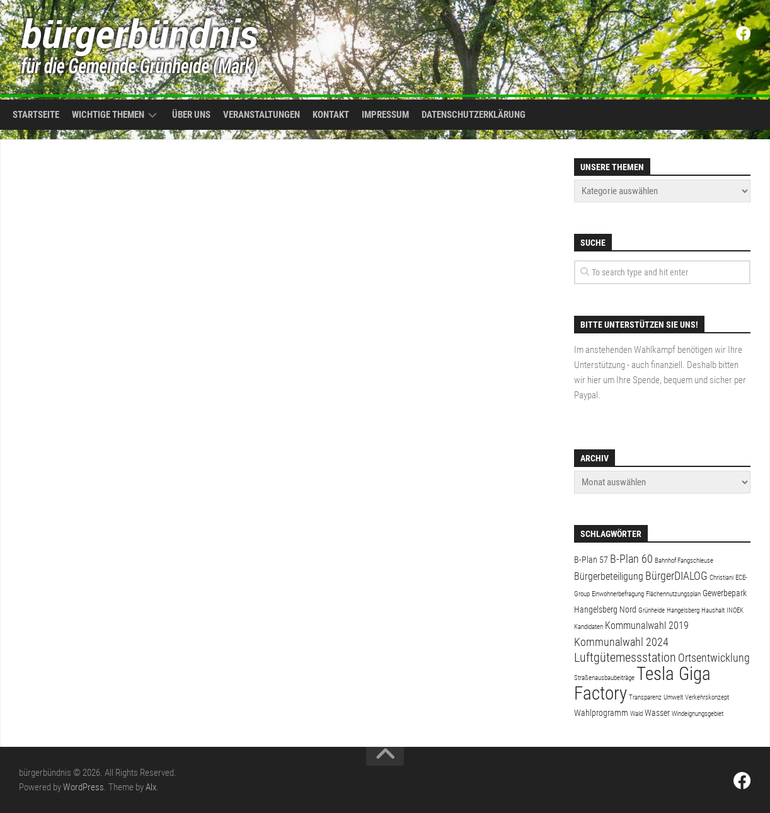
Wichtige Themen (108, 114)
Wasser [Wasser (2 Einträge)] (657, 713)
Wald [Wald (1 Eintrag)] (636, 714)
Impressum (385, 114)
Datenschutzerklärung (474, 114)
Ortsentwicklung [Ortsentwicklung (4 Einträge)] (714, 657)
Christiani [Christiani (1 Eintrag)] (721, 578)
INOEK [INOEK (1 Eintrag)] (735, 610)
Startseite (36, 114)
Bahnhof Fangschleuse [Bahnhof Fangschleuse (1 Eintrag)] (684, 560)
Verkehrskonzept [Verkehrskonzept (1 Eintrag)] (707, 697)
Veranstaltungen (261, 114)
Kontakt (331, 114)
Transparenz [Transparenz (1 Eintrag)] (645, 697)
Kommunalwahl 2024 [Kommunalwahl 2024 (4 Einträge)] (621, 642)
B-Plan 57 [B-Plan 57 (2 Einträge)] (591, 560)
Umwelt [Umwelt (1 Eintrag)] (673, 697)
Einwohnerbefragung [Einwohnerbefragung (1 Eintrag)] (618, 594)
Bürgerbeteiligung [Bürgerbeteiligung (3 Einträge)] (608, 576)
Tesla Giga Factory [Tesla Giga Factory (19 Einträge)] (642, 683)
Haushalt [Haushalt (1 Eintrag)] (713, 610)
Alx (151, 787)
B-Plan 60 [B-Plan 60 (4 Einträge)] (631, 558)
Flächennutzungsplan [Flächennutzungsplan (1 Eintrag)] (673, 594)
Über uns (191, 114)
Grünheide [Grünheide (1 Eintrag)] (651, 610)
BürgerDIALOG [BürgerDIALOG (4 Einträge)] (676, 575)
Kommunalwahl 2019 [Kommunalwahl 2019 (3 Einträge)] (647, 625)
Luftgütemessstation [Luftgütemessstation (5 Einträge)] (625, 657)
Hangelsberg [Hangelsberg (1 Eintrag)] (683, 610)
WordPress (83, 787)
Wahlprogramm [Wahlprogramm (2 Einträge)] (601, 713)
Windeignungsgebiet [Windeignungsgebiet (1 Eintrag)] (697, 714)
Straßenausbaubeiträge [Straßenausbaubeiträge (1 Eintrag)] (604, 678)
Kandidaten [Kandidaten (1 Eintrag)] (588, 627)
